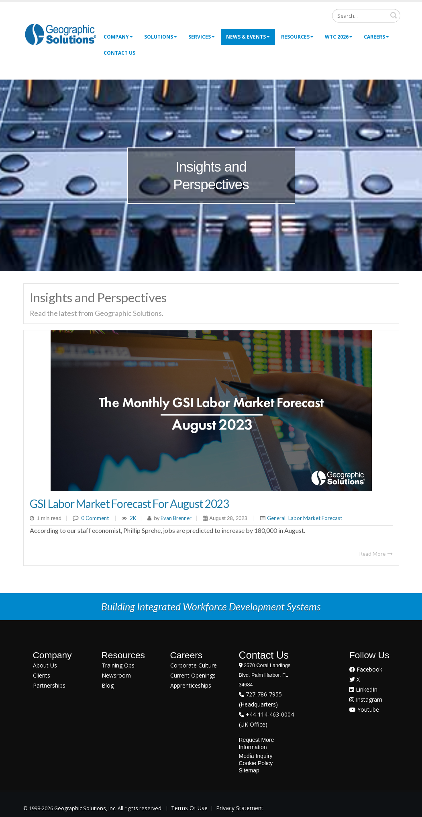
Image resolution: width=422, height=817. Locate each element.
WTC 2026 (339, 36)
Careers (376, 36)
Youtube (364, 709)
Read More (376, 554)
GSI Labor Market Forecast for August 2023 (129, 503)
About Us (45, 665)
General (276, 518)
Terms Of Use (189, 808)
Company (118, 36)
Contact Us (119, 52)
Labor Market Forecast (315, 518)
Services (201, 36)
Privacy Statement (239, 808)
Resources (297, 36)
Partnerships (49, 685)
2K (133, 518)
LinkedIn (363, 689)
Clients (41, 675)
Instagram (365, 699)
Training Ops (118, 665)
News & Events (248, 36)
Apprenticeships (190, 685)
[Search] (366, 16)
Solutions (160, 36)
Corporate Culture (193, 665)
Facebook (365, 669)
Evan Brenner (175, 518)
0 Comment (95, 518)
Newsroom (116, 675)
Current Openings (193, 675)
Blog (108, 685)
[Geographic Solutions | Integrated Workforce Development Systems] (60, 34)
